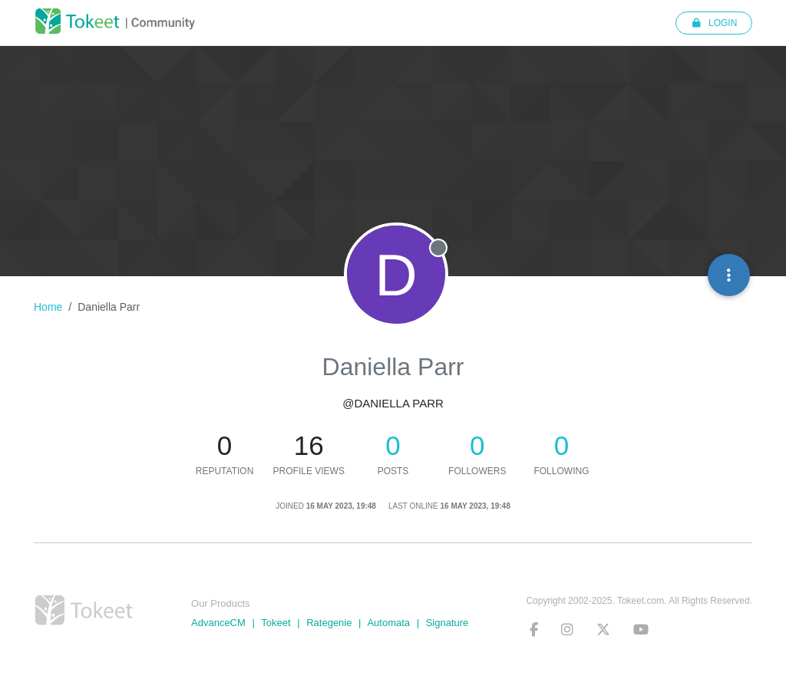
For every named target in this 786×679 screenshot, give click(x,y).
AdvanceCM (218, 622)
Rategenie (329, 622)
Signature (447, 622)
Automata (388, 622)
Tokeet (275, 622)
